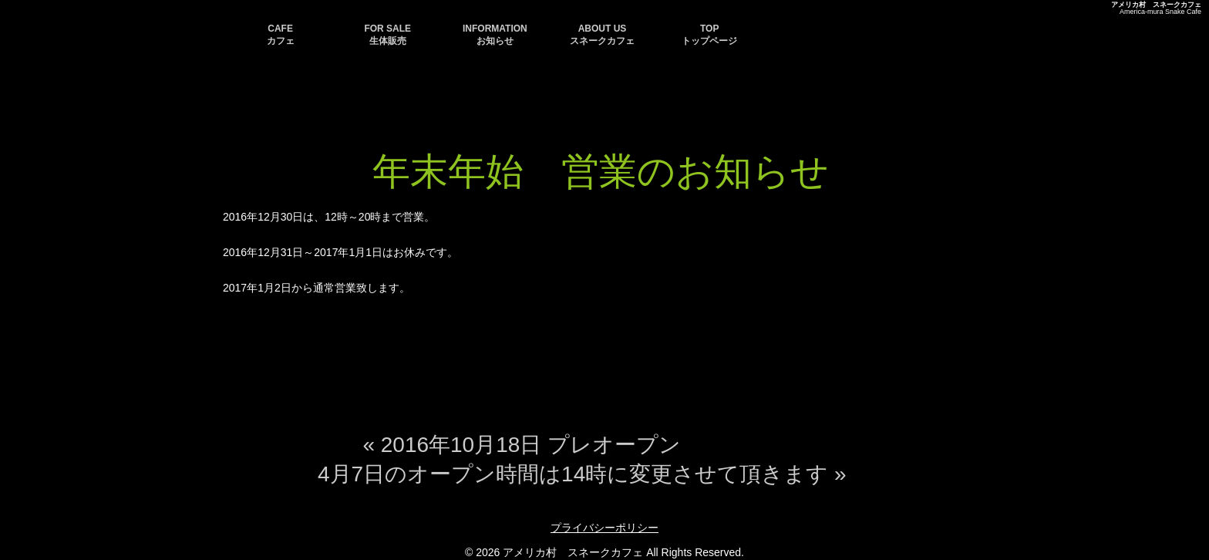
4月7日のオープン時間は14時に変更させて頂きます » (582, 474)
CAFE (281, 34)
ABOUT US (602, 34)
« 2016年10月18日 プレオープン (521, 445)
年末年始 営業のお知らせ (600, 171)
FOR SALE (387, 34)
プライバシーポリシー (604, 527)
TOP (709, 34)
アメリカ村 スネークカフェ (1156, 4)
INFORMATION (495, 34)
